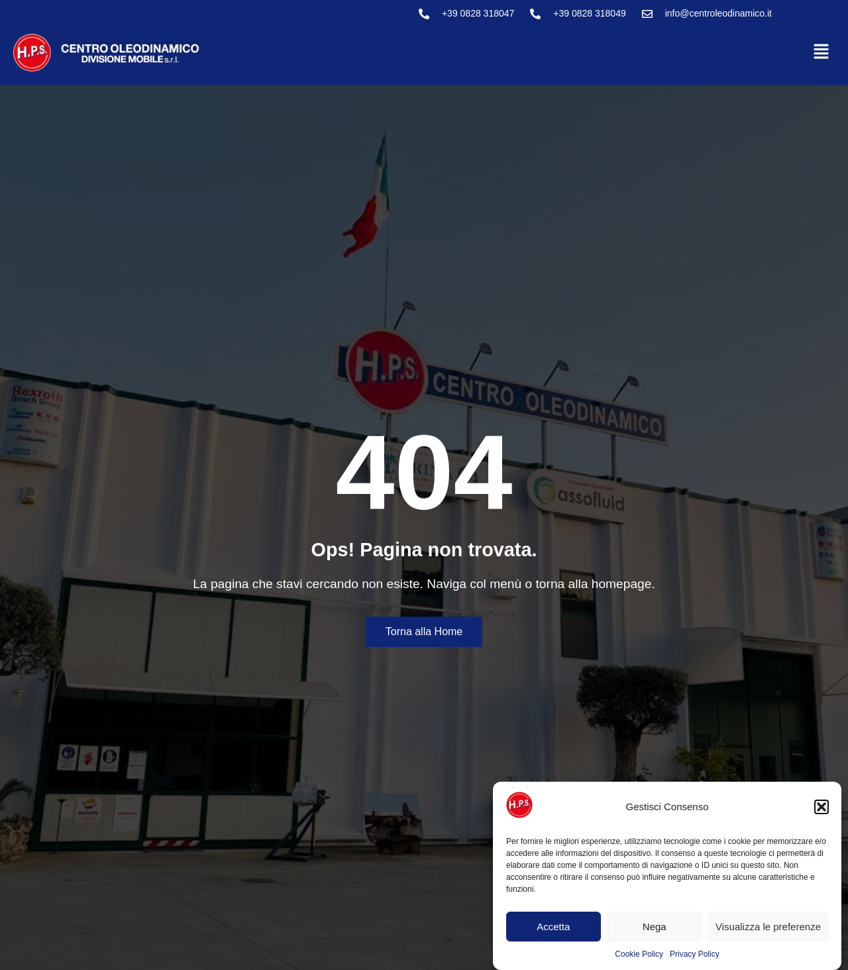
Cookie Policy (639, 954)
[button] (821, 807)
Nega (654, 926)
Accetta (553, 926)
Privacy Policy (694, 954)
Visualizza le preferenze (768, 926)
